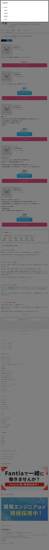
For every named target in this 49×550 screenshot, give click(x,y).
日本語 (5, 7)
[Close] (46, 2)
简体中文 (6, 13)
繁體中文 (6, 16)
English (5, 10)
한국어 (5, 19)
